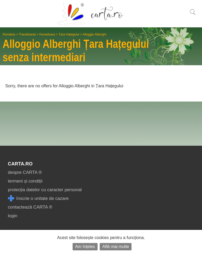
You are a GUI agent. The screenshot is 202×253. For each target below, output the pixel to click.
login (12, 215)
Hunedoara (47, 34)
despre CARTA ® (25, 172)
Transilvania (27, 34)
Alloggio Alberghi (94, 34)
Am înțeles (85, 246)
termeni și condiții (25, 181)
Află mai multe (115, 246)
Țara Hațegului (69, 34)
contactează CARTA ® (30, 207)
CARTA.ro (20, 163)
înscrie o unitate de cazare (38, 198)
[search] (192, 15)
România (9, 34)
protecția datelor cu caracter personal (45, 189)
